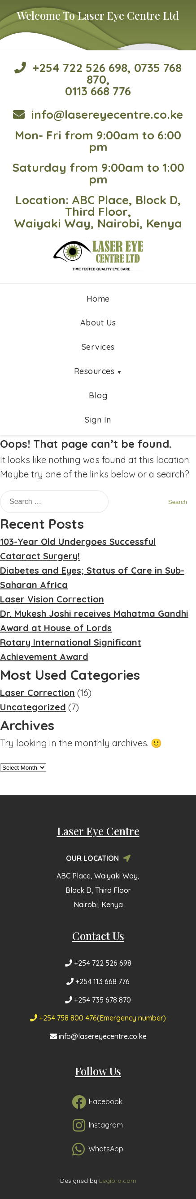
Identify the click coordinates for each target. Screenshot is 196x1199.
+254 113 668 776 (98, 981)
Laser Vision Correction (52, 599)
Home (98, 299)
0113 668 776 (98, 91)
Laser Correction (37, 692)
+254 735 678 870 (98, 999)
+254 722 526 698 (70, 67)
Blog (98, 395)
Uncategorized (33, 707)
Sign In (98, 420)
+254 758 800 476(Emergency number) (98, 1017)
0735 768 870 (134, 73)
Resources (94, 371)
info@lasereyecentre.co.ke (98, 114)
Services (98, 347)
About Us (98, 322)
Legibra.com (117, 1181)
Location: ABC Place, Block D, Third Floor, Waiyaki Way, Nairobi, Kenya (98, 211)
